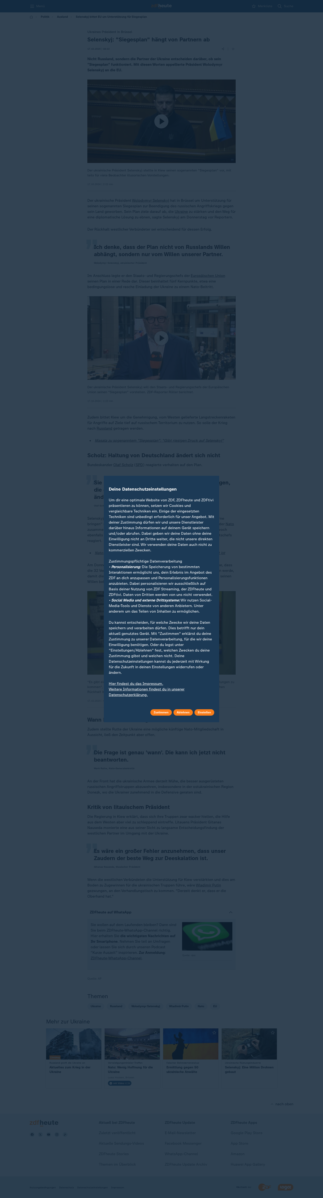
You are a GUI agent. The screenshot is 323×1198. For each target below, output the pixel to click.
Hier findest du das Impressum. (136, 683)
